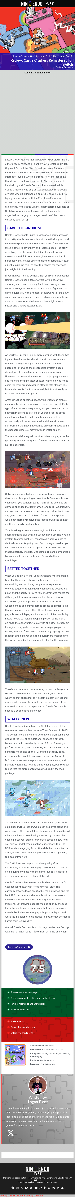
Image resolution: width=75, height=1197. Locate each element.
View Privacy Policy (26, 1182)
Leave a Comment (22, 56)
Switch (59, 67)
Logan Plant (65, 56)
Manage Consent (34, 1195)
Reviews (68, 67)
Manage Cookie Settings (47, 1182)
